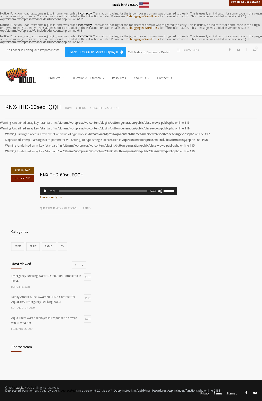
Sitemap (231, 393)
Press (18, 246)
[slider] (103, 191)
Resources (119, 78)
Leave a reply (49, 197)
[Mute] (160, 191)
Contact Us (164, 78)
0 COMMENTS (22, 181)
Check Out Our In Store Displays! (95, 52)
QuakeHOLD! (24, 388)
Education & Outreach (86, 78)
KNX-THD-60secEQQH (62, 175)
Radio (87, 208)
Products (54, 78)
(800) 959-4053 (190, 50)
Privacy (205, 393)
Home (68, 108)
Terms (218, 393)
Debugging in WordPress (142, 16)
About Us (140, 78)
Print (33, 246)
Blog (82, 108)
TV (62, 246)
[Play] (45, 191)
